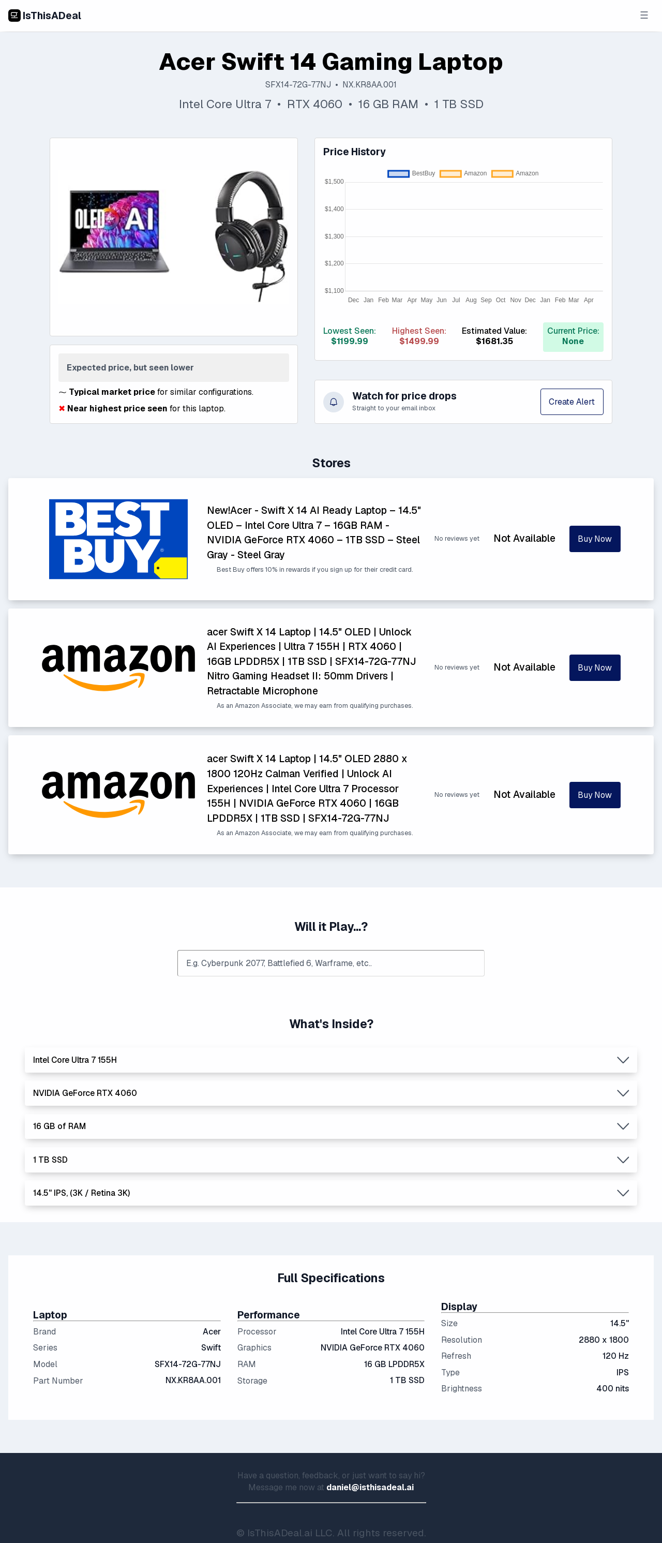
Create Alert (572, 401)
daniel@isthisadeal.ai (370, 1487)
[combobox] (331, 963)
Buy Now (595, 538)
